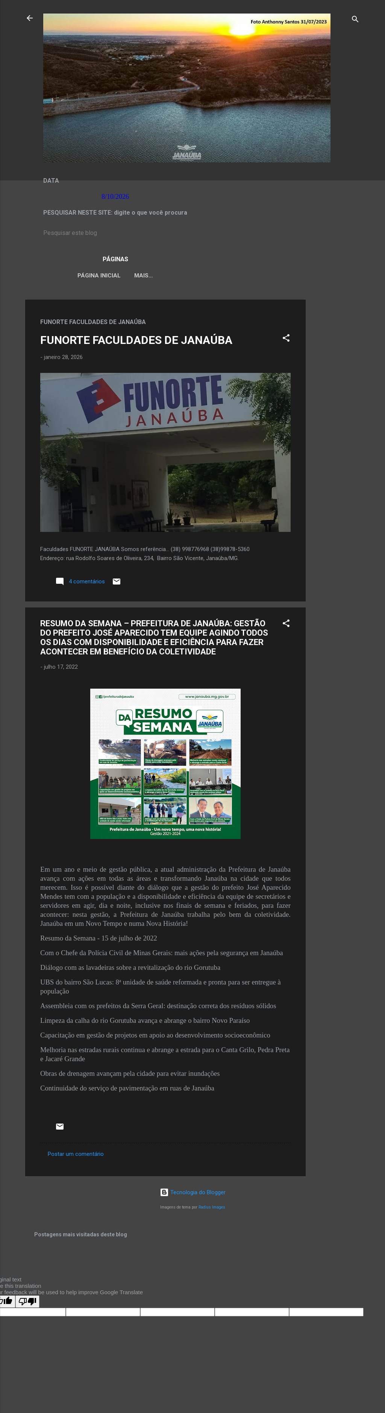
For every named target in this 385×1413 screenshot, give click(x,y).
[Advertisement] (336, 414)
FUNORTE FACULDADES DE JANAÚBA (136, 341)
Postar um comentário (76, 1155)
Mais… (305, 275)
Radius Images (212, 1208)
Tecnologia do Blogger (193, 1193)
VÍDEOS (272, 275)
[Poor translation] (27, 1303)
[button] (286, 341)
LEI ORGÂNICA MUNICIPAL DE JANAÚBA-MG (188, 275)
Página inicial (92, 275)
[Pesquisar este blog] (192, 233)
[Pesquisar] (355, 20)
